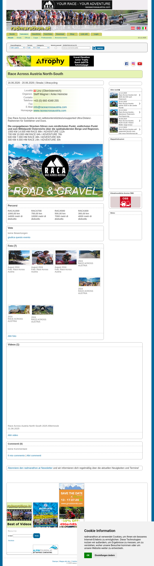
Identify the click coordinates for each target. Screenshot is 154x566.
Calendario (24, 34)
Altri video (13, 435)
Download (60, 34)
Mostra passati (56, 45)
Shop (72, 34)
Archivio (11, 540)
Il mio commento (16, 455)
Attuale (10, 38)
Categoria (40, 45)
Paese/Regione (16, 45)
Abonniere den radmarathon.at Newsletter (30, 468)
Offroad (27, 38)
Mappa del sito (64, 561)
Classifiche (36, 34)
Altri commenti (33, 455)
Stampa (55, 561)
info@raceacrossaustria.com (50, 107)
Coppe (35, 38)
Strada (19, 38)
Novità (12, 34)
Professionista (46, 38)
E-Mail (10, 536)
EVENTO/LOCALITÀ (70, 45)
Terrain (29, 45)
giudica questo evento (19, 237)
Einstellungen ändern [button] (105, 555)
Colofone (74, 561)
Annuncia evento (61, 38)
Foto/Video (48, 34)
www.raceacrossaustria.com (50, 110)
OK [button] (88, 555)
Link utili (84, 34)
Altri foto (12, 336)
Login (96, 34)
